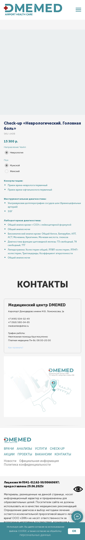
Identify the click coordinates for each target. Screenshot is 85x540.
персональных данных (35, 535)
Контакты (63, 454)
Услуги (41, 448)
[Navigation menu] (78, 10)
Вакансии (43, 454)
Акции (9, 454)
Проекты (24, 454)
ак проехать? (16, 347)
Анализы (24, 448)
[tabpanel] (42, 386)
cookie (22, 531)
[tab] (37, 326)
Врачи (9, 448)
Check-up (57, 448)
